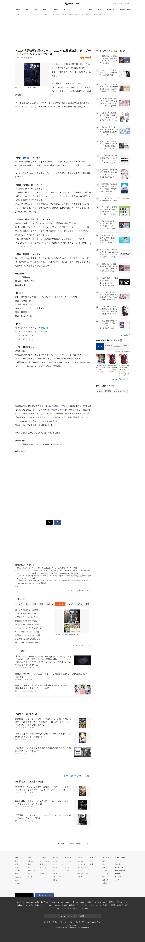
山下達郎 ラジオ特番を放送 (26, 617)
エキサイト (127, 3)
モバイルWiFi (48, 905)
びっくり (68, 861)
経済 (16, 864)
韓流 (29, 874)
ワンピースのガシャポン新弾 (27, 624)
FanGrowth (55, 902)
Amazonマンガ (108, 346)
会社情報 (47, 922)
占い (78, 905)
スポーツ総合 (44, 861)
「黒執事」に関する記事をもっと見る (76, 776)
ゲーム (55, 867)
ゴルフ (42, 870)
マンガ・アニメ (58, 864)
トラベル (80, 870)
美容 (126, 905)
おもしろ (79, 10)
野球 (41, 864)
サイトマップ (119, 877)
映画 (29, 864)
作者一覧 (118, 864)
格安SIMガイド (22, 905)
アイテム (98, 902)
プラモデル (117, 346)
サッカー (43, 867)
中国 (16, 880)
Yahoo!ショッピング (120, 391)
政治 (16, 867)
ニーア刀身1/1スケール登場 (26, 610)
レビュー (55, 861)
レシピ (91, 905)
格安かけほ (38, 905)
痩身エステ (76, 908)
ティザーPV (63, 107)
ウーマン (85, 905)
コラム (90, 10)
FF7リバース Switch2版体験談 (27, 643)
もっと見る (125, 335)
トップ (19, 604)
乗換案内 (106, 905)
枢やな (26, 158)
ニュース (17, 10)
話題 (91, 864)
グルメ (55, 874)
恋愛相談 (72, 905)
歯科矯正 (120, 905)
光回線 (31, 905)
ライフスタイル (82, 867)
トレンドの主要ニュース (81, 645)
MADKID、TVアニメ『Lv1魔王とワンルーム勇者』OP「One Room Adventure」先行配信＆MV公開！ (51, 573)
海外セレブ (31, 870)
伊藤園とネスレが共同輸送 (26, 621)
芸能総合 (31, 861)
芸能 (44, 10)
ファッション (57, 877)
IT (53, 870)
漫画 (99, 10)
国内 (27, 10)
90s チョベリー (82, 874)
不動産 (113, 905)
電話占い (112, 902)
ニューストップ (117, 3)
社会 (16, 861)
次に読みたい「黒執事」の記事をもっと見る (74, 843)
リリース (118, 861)
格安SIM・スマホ (122, 902)
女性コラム (81, 864)
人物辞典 (118, 874)
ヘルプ (117, 880)
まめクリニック (65, 902)
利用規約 (54, 922)
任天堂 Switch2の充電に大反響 (27, 639)
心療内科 (90, 902)
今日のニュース (125, 10)
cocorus (57, 905)
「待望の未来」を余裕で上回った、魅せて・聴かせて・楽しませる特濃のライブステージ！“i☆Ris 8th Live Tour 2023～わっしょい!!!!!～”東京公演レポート (52, 582)
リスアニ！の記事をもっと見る (79, 590)
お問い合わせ (96, 922)
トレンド (67, 10)
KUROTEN (29, 902)
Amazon (99, 391)
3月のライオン (59, 406)
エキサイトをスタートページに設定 (72, 916)
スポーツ (55, 10)
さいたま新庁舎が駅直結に (26, 613)
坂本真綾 (44, 331)
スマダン (80, 861)
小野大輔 (44, 328)
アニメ (100, 346)
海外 (36, 10)
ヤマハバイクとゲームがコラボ (28, 628)
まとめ (17, 870)
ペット (67, 870)
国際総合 (18, 877)
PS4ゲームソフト (125, 346)
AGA (69, 908)
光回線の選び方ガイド (42, 902)
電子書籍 (85, 908)
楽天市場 (108, 391)
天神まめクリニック (79, 902)
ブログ (105, 902)
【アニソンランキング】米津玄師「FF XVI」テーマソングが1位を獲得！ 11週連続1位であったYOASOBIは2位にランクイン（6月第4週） (54, 577)
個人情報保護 (80, 922)
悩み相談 (65, 905)
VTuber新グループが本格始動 (27, 632)
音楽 (29, 867)
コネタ (67, 864)
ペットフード (61, 908)
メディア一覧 (119, 867)
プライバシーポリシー (66, 922)
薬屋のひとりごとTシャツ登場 (27, 635)
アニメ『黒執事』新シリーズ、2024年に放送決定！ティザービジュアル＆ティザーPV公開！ (48, 568)
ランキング (111, 10)
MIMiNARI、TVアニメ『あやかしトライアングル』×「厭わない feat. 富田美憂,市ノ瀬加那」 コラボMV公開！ (53, 570)
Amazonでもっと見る (120, 379)
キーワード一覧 (120, 870)
